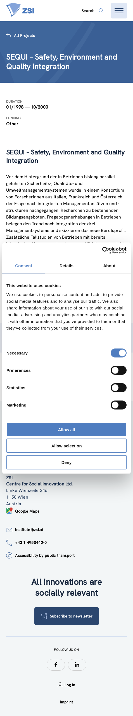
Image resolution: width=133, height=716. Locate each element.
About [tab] (109, 265)
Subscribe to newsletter (66, 616)
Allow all (66, 429)
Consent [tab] (23, 265)
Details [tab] (66, 265)
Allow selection (66, 445)
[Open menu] (119, 10)
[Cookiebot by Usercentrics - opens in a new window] (102, 250)
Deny (66, 462)
